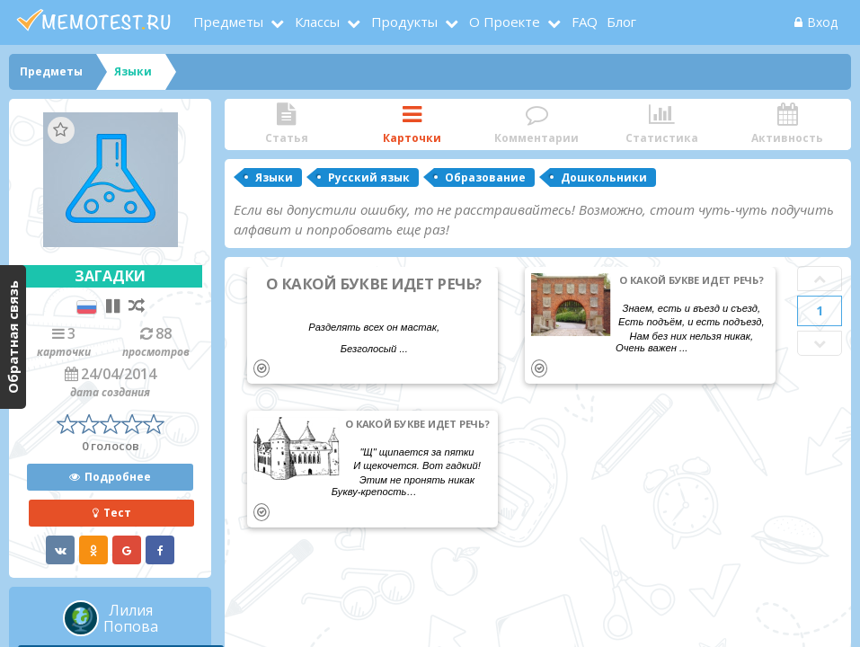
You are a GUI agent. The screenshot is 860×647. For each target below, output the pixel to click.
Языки (274, 177)
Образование (485, 177)
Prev (819, 278)
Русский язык (369, 177)
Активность (788, 124)
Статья (286, 124)
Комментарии (537, 124)
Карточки (411, 124)
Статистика (662, 124)
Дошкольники (604, 177)
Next (819, 343)
